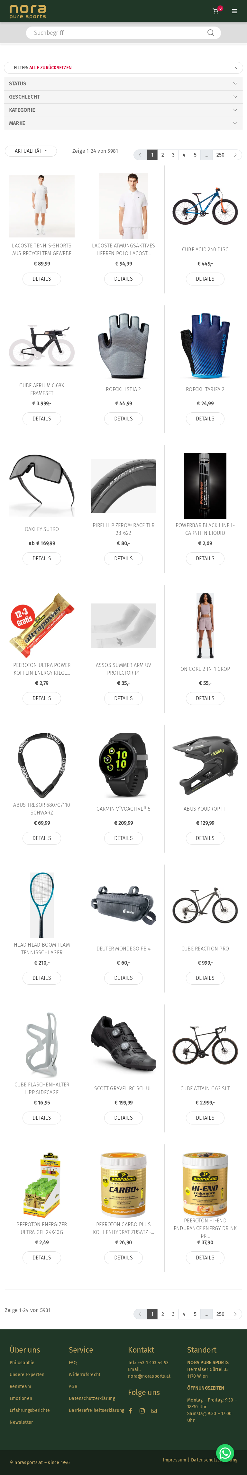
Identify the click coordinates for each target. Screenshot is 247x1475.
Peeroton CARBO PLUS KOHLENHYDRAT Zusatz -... (123, 1228)
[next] (235, 154)
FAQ (73, 1362)
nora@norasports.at (149, 1376)
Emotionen (21, 1398)
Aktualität (29, 151)
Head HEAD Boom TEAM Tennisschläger (42, 949)
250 (220, 155)
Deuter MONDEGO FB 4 (123, 949)
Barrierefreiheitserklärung (96, 1410)
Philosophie (22, 1362)
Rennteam (20, 1386)
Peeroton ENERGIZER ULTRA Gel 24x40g (41, 1228)
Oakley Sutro (42, 529)
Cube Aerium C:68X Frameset (41, 389)
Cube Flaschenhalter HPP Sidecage (41, 1088)
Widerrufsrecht (84, 1374)
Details (41, 279)
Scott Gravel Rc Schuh (123, 1088)
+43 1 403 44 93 (153, 1362)
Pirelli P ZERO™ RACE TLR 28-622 (124, 529)
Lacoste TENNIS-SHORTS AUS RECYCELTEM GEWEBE (41, 249)
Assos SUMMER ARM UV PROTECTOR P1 (123, 669)
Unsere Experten (27, 1374)
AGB (73, 1386)
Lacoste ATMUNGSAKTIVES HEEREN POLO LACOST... (123, 249)
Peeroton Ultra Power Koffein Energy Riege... (42, 669)
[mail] (154, 1410)
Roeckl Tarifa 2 (205, 389)
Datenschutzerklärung (92, 1398)
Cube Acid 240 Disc (205, 249)
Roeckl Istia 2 (123, 389)
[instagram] (142, 1410)
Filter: (126, 67)
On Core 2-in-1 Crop (205, 669)
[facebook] (130, 1410)
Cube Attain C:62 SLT (205, 1088)
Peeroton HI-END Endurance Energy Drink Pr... (205, 1228)
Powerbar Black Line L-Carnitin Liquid (205, 529)
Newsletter (21, 1422)
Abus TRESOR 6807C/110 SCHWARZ (41, 809)
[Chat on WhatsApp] (225, 1453)
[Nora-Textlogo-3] (28, 7)
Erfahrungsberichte (30, 1410)
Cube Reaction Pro (205, 949)
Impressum (174, 1460)
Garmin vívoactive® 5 (123, 809)
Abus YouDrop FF (205, 809)
